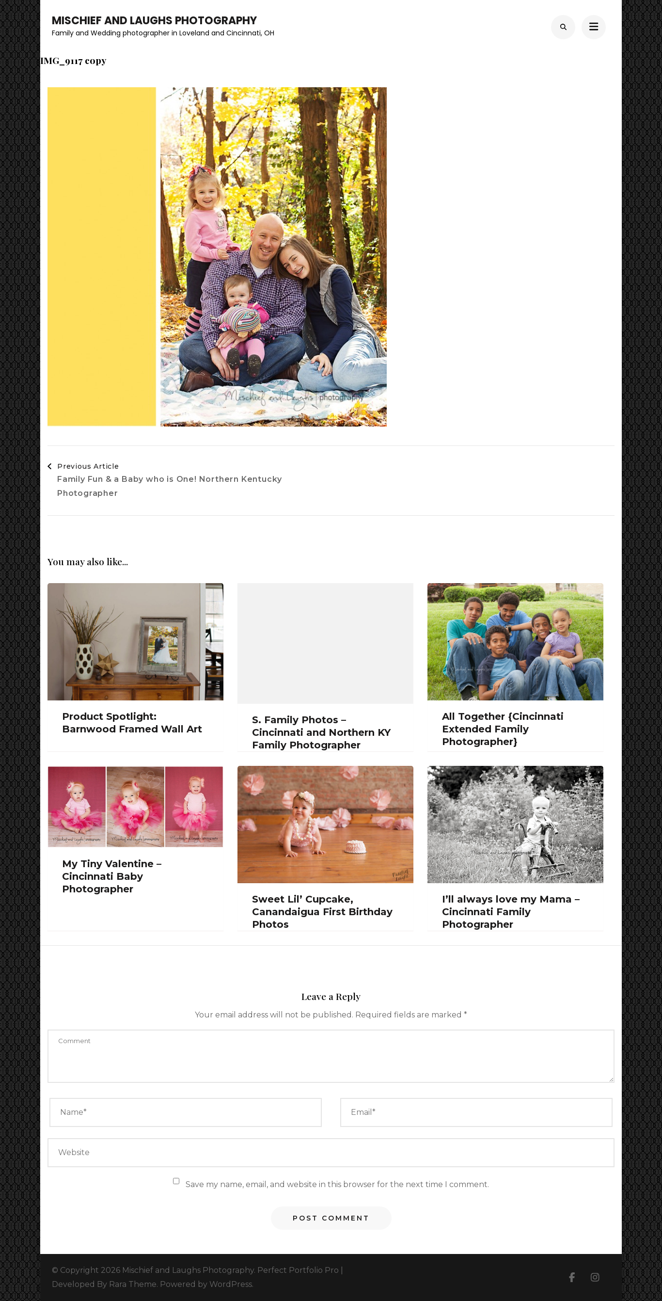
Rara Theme (133, 1284)
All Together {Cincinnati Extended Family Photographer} (503, 729)
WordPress (230, 1284)
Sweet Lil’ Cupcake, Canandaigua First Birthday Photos (322, 911)
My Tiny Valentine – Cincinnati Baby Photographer (111, 876)
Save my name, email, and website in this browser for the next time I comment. (337, 1184)
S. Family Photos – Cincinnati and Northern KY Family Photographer (321, 732)
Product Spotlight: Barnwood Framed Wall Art (132, 723)
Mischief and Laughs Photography (154, 20)
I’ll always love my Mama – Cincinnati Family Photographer (511, 911)
